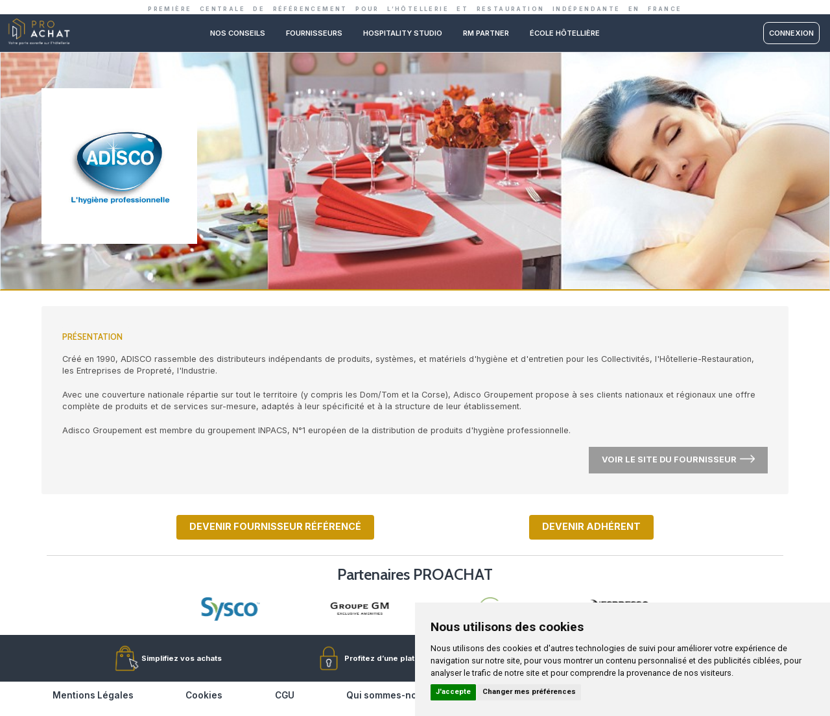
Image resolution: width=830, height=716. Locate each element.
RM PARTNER (486, 33)
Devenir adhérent (591, 526)
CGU (284, 695)
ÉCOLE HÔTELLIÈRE (565, 33)
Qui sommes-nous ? (390, 695)
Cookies (203, 695)
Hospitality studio (402, 33)
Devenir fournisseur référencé (275, 526)
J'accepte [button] (453, 691)
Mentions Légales (93, 695)
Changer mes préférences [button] (529, 691)
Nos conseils (237, 33)
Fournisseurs (314, 33)
